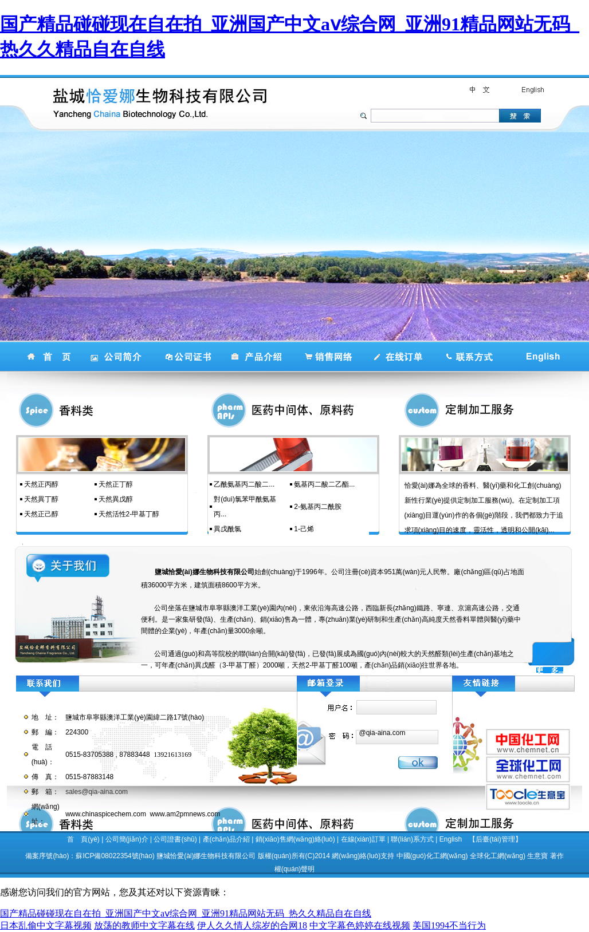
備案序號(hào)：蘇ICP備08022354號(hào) (89, 856)
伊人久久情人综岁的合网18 (252, 925)
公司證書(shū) (175, 839)
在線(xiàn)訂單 (363, 839)
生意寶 (537, 856)
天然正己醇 (41, 514)
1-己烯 (304, 529)
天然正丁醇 (116, 484)
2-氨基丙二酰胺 (317, 507)
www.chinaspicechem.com (105, 814)
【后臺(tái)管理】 (495, 839)
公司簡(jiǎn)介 (126, 839)
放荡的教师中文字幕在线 (144, 925)
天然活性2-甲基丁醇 (129, 514)
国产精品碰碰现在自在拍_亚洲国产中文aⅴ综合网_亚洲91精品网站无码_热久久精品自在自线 (185, 913)
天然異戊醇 (116, 499)
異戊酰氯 (227, 529)
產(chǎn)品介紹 (226, 839)
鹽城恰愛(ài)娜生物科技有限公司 (206, 856)
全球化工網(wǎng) (497, 856)
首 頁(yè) (83, 839)
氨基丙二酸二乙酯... (324, 484)
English (450, 839)
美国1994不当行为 (449, 925)
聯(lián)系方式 (412, 839)
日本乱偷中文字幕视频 (46, 925)
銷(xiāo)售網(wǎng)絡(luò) (295, 839)
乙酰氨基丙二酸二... (244, 484)
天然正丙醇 (41, 484)
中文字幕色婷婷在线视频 (359, 925)
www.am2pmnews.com (185, 814)
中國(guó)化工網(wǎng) (432, 856)
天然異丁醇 (41, 499)
